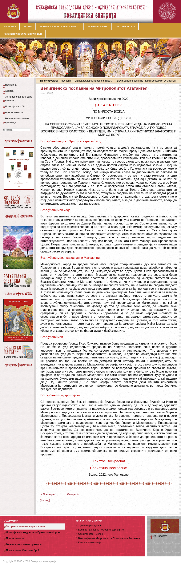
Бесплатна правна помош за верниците (101, 529)
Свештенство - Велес (90, 533)
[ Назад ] (45, 500)
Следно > (73, 494)
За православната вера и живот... (94, 80)
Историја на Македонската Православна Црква (33, 532)
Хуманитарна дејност (90, 525)
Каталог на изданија (89, 542)
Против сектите (14, 112)
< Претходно (48, 494)
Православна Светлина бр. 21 (23, 550)
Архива (9, 90)
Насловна (65, 80)
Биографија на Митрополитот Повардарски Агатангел (109, 538)
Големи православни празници (17, 120)
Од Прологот (160, 536)
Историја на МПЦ (15, 106)
